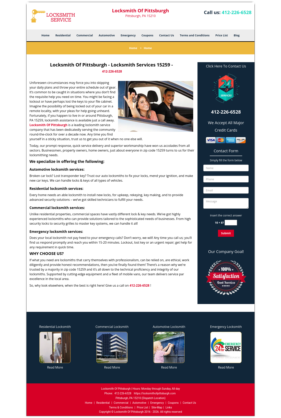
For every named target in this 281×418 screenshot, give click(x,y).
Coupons (147, 35)
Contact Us (166, 35)
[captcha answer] (231, 222)
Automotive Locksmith (169, 327)
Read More (55, 367)
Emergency (128, 35)
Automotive (107, 35)
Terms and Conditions (194, 35)
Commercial (84, 35)
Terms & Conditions (121, 407)
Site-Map (156, 407)
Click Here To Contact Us (226, 66)
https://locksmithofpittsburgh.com (155, 393)
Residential (63, 35)
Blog (236, 35)
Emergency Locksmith (226, 327)
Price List (221, 35)
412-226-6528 (237, 12)
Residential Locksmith (55, 327)
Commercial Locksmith (112, 327)
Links (168, 407)
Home (45, 35)
